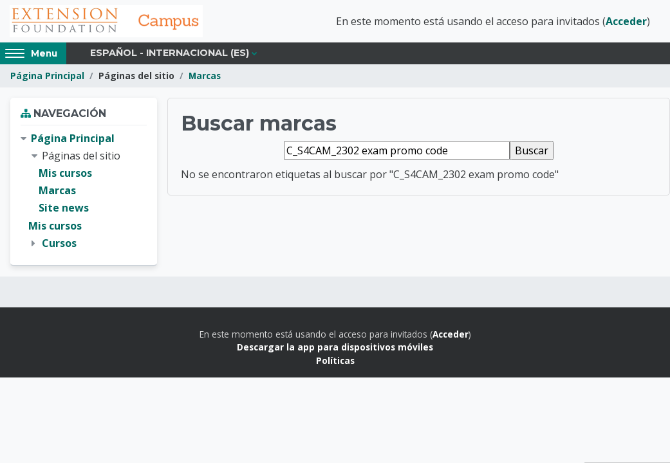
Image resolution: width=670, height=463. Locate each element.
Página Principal (47, 75)
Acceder (626, 21)
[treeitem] (84, 191)
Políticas (335, 360)
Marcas (205, 75)
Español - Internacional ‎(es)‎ (169, 53)
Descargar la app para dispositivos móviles (335, 347)
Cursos (59, 243)
